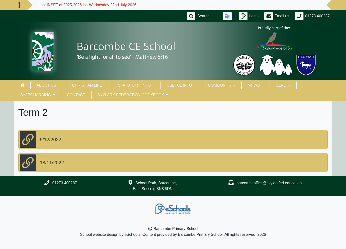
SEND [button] (282, 85)
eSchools (132, 234)
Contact (76, 95)
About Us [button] (47, 85)
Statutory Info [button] (135, 85)
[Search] (207, 16)
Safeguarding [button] (36, 95)
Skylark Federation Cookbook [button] (131, 95)
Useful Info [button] (180, 85)
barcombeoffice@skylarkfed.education (269, 183)
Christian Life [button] (87, 85)
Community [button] (220, 85)
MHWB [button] (254, 85)
